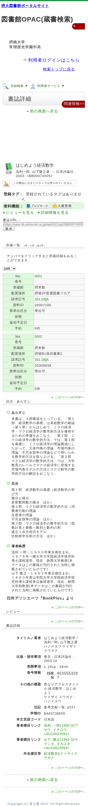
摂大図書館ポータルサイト (25, 6)
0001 (38, 276)
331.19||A (42, 299)
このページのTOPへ (69, 397)
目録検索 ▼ (15, 86)
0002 (38, 336)
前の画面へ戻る (44, 111)
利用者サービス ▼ (47, 86)
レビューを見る (20, 212)
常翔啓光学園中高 (25, 47)
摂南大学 (17, 42)
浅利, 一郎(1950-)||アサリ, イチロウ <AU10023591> (61, 730)
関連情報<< (74, 104)
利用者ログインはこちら (54, 60)
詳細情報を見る (55, 212)
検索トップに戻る (59, 69)
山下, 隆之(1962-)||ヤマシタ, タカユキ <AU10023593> (61, 744)
